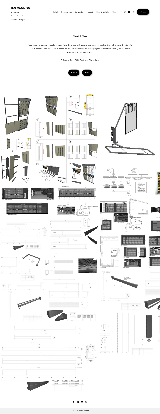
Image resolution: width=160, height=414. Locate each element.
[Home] (73, 73)
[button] (56, 12)
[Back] (87, 73)
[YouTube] (129, 12)
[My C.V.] (143, 12)
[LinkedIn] (125, 12)
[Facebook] (121, 12)
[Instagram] (133, 12)
